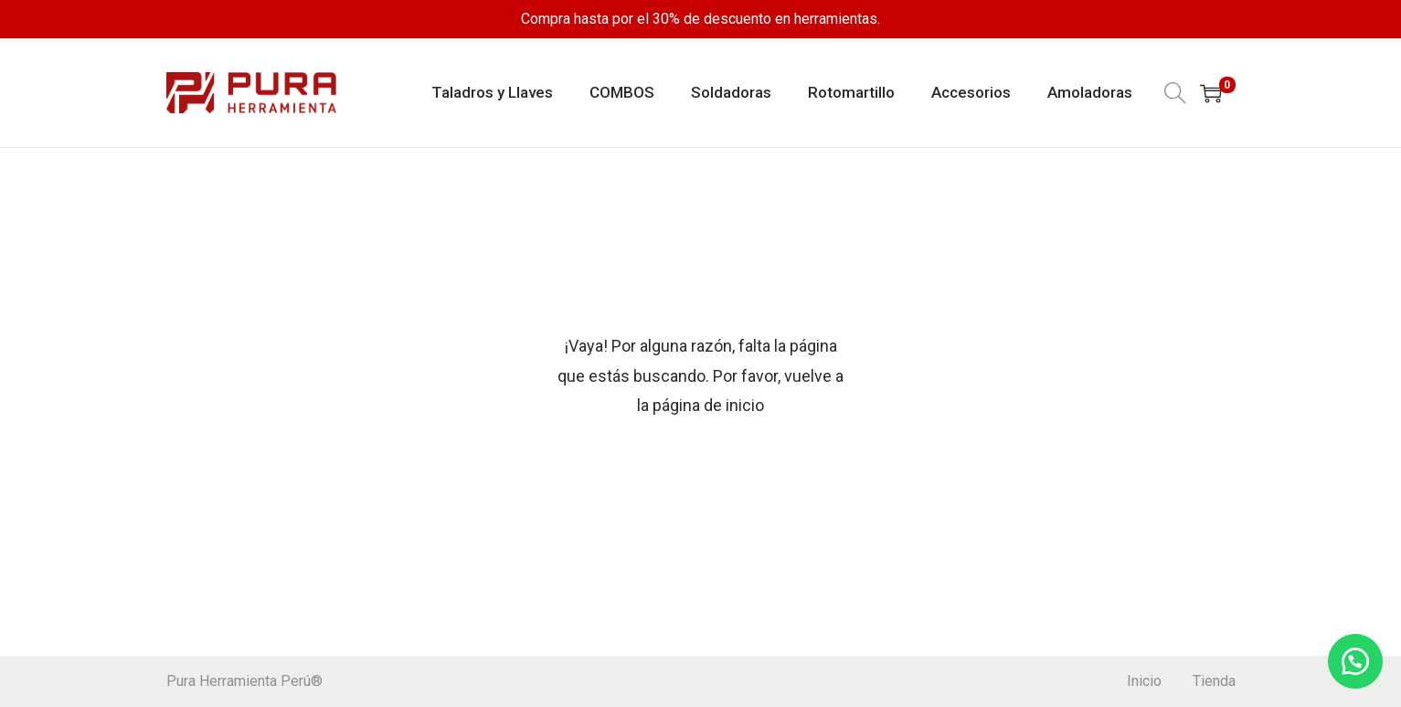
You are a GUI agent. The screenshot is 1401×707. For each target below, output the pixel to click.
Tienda (1214, 681)
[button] (1355, 661)
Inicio (1144, 681)
